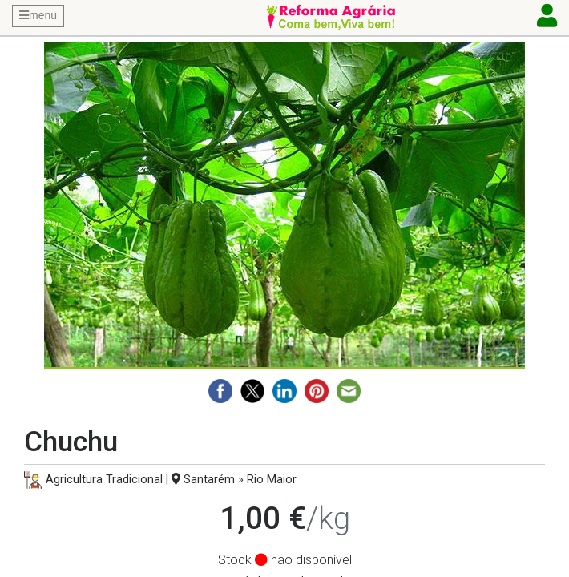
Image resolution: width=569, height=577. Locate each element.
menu (38, 15)
